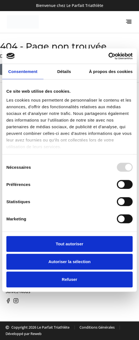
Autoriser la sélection (69, 261)
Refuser (69, 279)
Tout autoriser (69, 243)
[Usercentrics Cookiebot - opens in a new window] (108, 56)
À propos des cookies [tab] (111, 71)
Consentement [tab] (22, 71)
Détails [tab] (64, 71)
